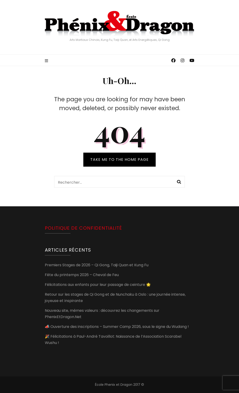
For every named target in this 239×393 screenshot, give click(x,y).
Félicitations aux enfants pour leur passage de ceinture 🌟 (98, 284)
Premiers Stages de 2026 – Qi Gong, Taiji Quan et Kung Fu (96, 265)
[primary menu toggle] (47, 61)
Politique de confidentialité (83, 228)
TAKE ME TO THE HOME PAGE (119, 159)
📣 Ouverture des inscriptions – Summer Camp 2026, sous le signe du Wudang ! (117, 326)
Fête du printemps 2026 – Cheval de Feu (82, 274)
